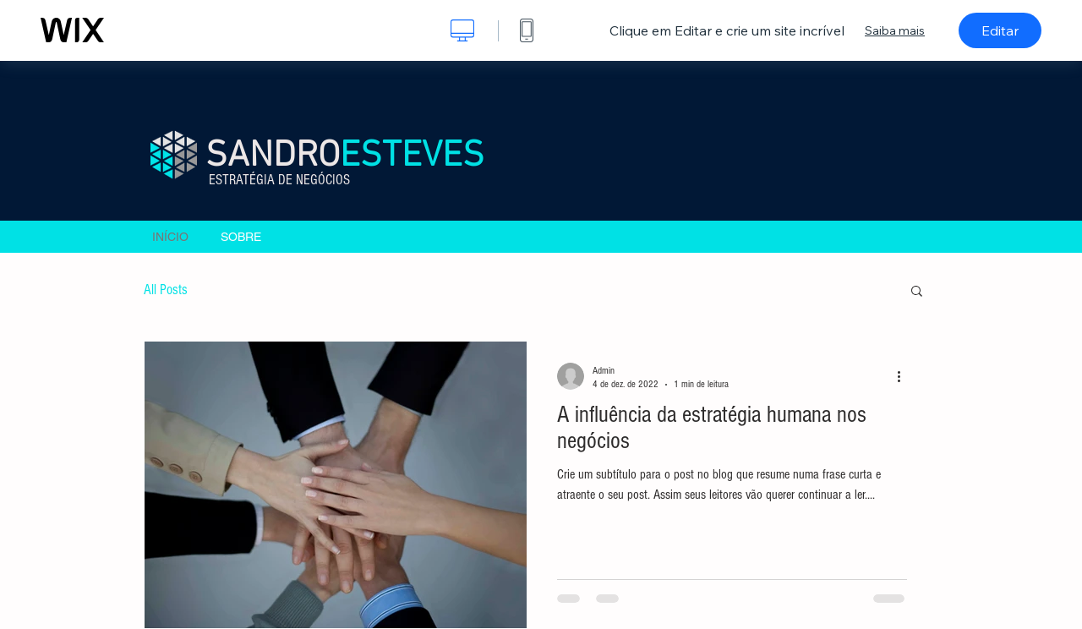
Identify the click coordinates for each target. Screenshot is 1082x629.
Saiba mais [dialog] (895, 30)
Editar (1000, 30)
